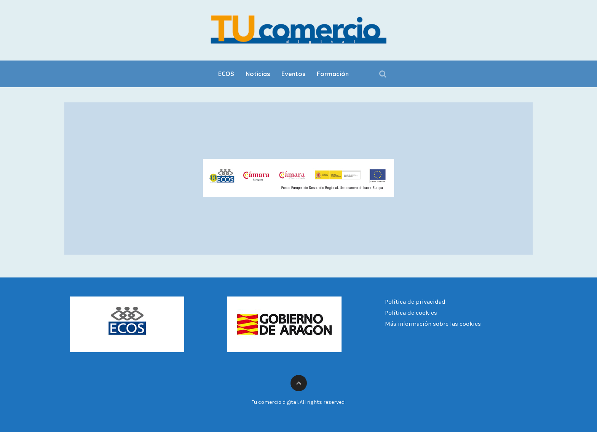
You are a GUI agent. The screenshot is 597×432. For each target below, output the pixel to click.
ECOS (226, 74)
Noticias (258, 74)
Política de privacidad (415, 301)
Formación (333, 74)
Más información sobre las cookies (433, 323)
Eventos (293, 74)
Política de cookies (411, 312)
